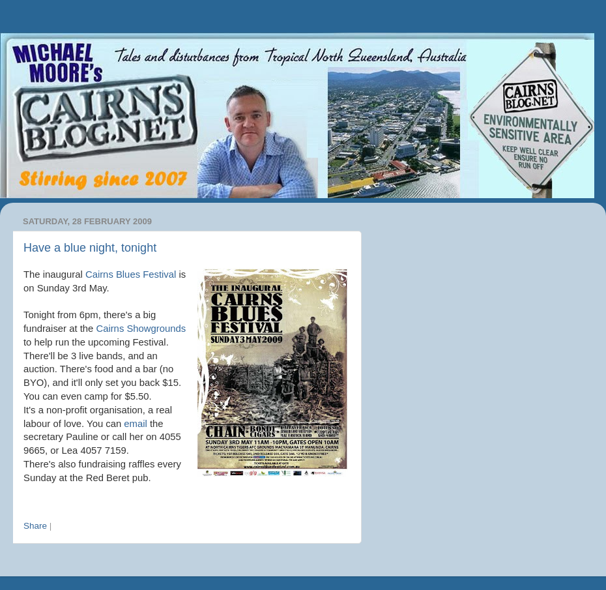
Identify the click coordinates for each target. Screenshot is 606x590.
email (135, 424)
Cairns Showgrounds (141, 328)
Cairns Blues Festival (130, 274)
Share (35, 526)
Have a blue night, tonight (89, 247)
